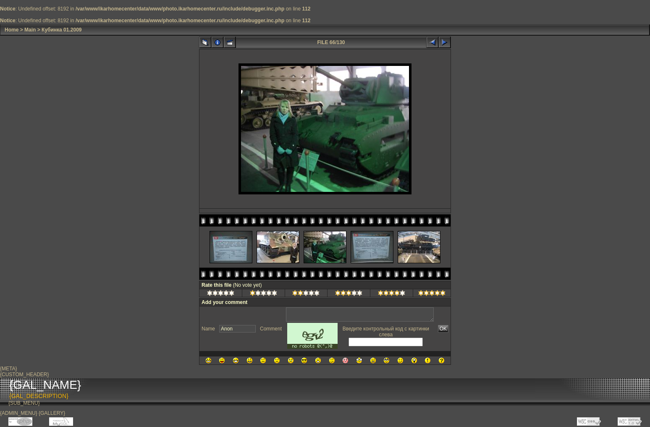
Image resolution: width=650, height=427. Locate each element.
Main (30, 30)
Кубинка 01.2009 (61, 30)
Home (11, 30)
